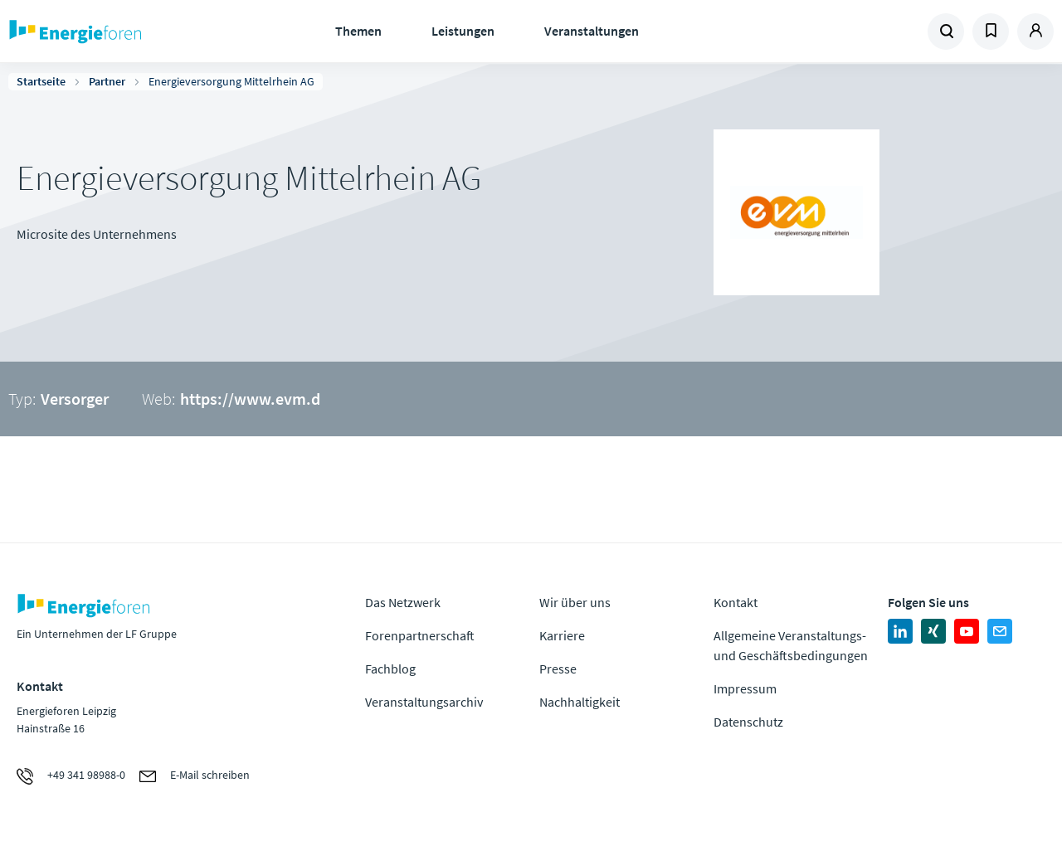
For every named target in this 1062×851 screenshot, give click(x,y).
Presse (558, 668)
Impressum (745, 688)
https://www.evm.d (250, 398)
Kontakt (736, 602)
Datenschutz (748, 721)
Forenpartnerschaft (420, 635)
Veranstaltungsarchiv (424, 701)
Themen (358, 30)
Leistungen (462, 30)
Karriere (562, 635)
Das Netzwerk (403, 602)
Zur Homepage (124, 31)
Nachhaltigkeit (579, 701)
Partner (107, 81)
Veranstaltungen (591, 30)
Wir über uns (575, 602)
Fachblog (390, 668)
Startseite (41, 81)
